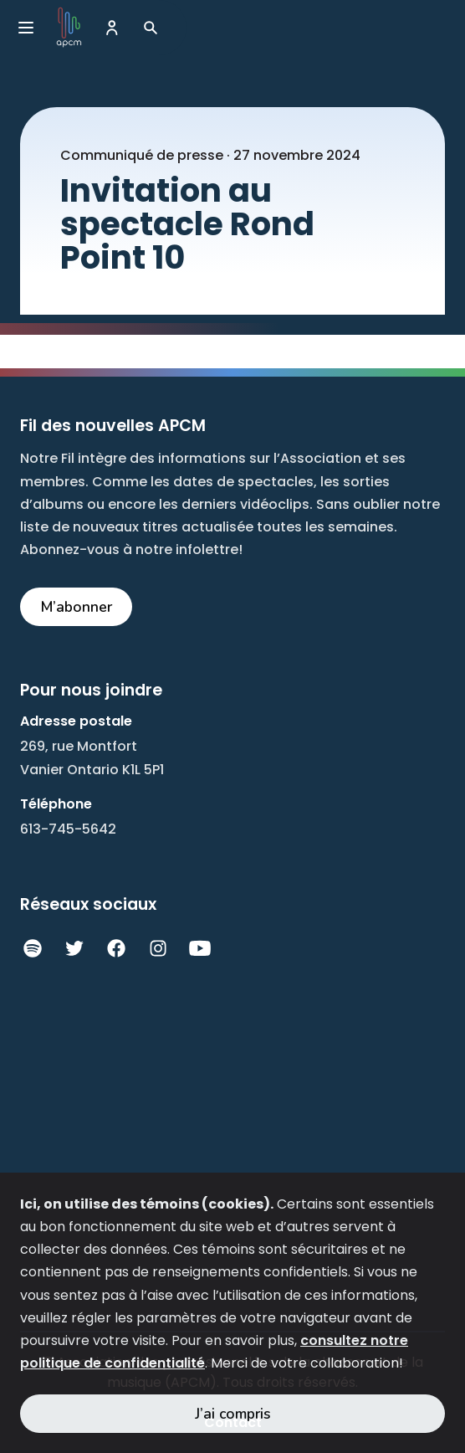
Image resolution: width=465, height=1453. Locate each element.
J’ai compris (233, 1414)
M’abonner (76, 607)
